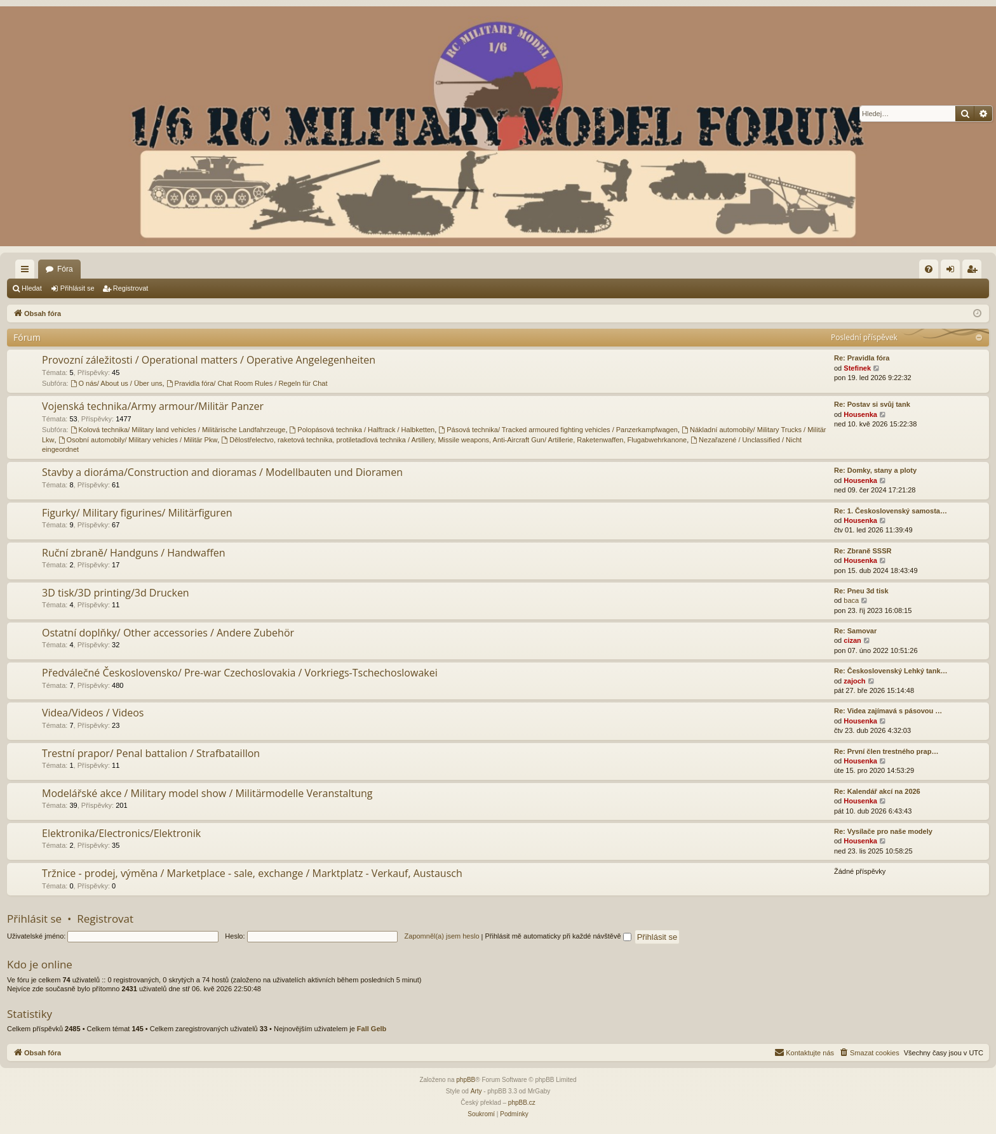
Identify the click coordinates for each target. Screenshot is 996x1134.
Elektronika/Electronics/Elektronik (121, 833)
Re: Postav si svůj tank (872, 404)
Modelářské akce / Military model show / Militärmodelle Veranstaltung (207, 793)
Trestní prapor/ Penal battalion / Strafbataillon (151, 753)
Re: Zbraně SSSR (862, 551)
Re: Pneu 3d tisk (861, 591)
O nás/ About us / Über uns (117, 383)
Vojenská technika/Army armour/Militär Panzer (153, 406)
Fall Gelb (371, 1028)
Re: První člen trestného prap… (886, 751)
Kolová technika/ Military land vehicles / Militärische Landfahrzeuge (178, 429)
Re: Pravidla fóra (861, 358)
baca (851, 600)
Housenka (860, 414)
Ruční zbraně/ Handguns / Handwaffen (133, 553)
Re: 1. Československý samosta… (890, 511)
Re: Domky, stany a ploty (875, 470)
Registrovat (131, 288)
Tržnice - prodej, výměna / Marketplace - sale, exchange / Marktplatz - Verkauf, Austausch (252, 873)
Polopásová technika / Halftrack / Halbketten (362, 429)
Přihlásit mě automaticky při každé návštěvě (558, 936)
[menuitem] (928, 269)
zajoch (854, 681)
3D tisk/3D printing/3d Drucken (115, 593)
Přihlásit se (77, 288)
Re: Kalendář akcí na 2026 (877, 791)
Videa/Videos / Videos (93, 713)
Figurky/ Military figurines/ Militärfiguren (137, 513)
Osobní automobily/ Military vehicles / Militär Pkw (138, 440)
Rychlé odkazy (27, 272)
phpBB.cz (521, 1102)
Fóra (65, 269)
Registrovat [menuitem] (974, 272)
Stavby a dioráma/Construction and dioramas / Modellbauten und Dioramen (222, 472)
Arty (476, 1091)
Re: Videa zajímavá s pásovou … (888, 711)
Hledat (32, 288)
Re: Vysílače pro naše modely (883, 831)
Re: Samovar (855, 631)
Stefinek (857, 368)
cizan (852, 640)
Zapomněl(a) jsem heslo (442, 936)
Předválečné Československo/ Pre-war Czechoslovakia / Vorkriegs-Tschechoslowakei (240, 673)
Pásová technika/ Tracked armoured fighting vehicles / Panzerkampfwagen (558, 429)
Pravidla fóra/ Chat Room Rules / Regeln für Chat (247, 383)
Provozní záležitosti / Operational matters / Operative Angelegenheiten (208, 360)
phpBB (465, 1079)
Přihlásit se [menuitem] (953, 272)
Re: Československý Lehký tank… (891, 671)
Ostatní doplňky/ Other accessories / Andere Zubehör (168, 633)
